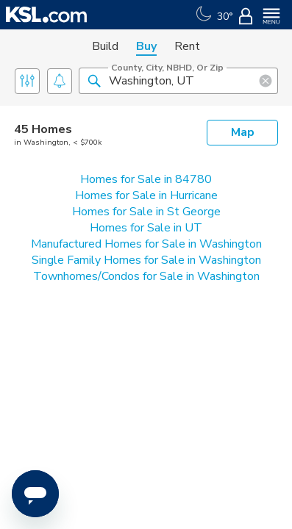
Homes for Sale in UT (146, 228)
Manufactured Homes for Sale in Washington (146, 244)
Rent (187, 46)
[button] (94, 80)
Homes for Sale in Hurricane (146, 195)
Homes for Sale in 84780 (146, 179)
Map (242, 132)
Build (105, 46)
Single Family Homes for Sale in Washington (146, 260)
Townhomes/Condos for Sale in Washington (146, 276)
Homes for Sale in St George (146, 212)
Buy (146, 46)
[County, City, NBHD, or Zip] (178, 81)
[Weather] (213, 14)
